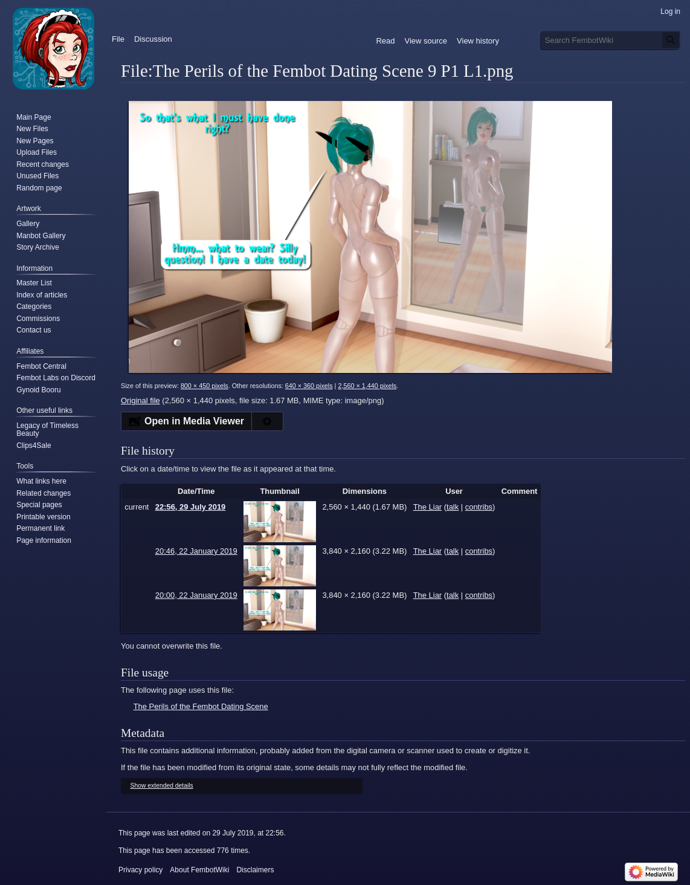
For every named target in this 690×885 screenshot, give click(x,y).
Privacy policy (140, 870)
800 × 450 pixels (204, 385)
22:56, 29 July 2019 (190, 506)
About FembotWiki (199, 870)
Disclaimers (255, 870)
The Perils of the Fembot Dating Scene (201, 706)
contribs (478, 506)
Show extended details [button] (162, 785)
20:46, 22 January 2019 (196, 551)
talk (453, 506)
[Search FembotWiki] (611, 39)
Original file (140, 400)
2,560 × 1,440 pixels (367, 385)
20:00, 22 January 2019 (196, 595)
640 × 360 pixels (309, 385)
